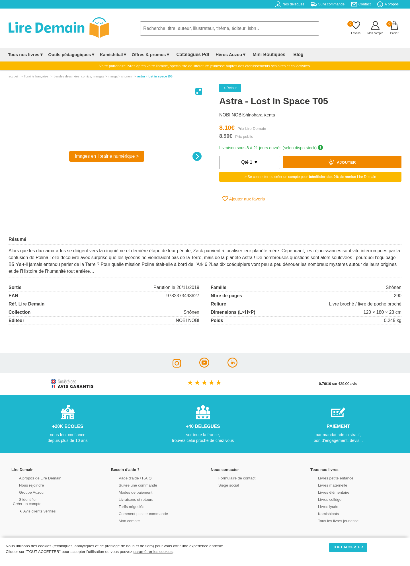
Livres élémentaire (327, 492)
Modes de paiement (128, 492)
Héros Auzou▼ (226, 54)
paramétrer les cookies (153, 551)
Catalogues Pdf (190, 54)
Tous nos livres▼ (26, 54)
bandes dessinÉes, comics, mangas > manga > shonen (93, 76)
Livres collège (323, 499)
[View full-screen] (198, 91)
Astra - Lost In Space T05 (155, 76)
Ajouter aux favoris (243, 199)
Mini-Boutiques (261, 54)
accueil (14, 76)
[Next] (197, 156)
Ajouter (342, 162)
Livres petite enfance (328, 477)
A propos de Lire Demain (33, 477)
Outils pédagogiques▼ (71, 54)
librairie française (36, 76)
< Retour (230, 88)
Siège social (222, 485)
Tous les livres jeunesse (331, 520)
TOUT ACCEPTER (348, 547)
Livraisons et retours (128, 499)
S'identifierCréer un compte (26, 501)
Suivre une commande (130, 485)
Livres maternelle (325, 485)
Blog (287, 54)
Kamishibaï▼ (113, 54)
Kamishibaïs (322, 513)
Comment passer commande (135, 513)
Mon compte (122, 520)
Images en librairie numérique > (107, 156)
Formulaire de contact (229, 477)
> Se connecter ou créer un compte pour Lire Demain (310, 177)
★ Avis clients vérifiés (30, 510)
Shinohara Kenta (259, 114)
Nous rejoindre (24, 485)
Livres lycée (321, 506)
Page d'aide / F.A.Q (128, 477)
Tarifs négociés (124, 506)
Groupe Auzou (24, 492)
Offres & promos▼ (151, 54)
